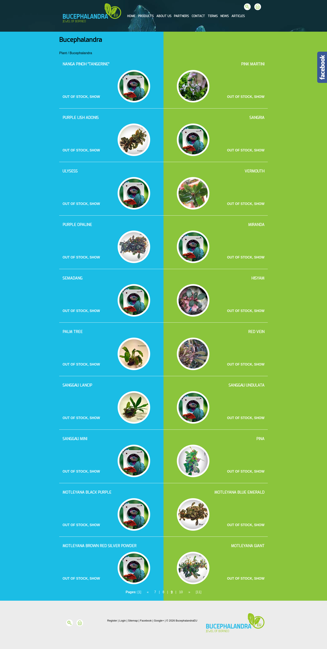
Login (122, 620)
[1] (139, 592)
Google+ (159, 620)
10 (181, 592)
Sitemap (133, 620)
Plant (63, 53)
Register (112, 620)
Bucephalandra (81, 53)
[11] (198, 592)
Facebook (146, 620)
